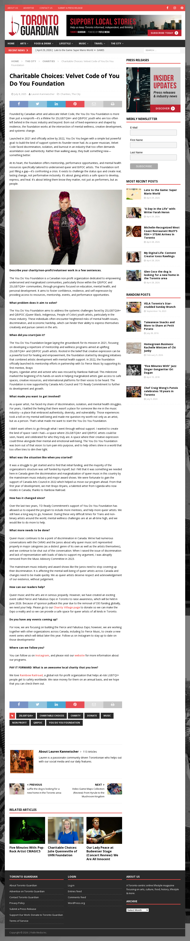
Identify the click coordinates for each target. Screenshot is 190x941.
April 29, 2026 (153, 197)
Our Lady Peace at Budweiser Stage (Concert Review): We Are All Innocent (102, 853)
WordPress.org (76, 903)
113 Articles (90, 751)
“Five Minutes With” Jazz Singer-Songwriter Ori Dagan (160, 369)
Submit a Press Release (70, 7)
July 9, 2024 (152, 399)
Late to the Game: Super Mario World (160, 191)
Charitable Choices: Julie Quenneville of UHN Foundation (62, 851)
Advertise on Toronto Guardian (27, 891)
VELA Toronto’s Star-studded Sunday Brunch (160, 305)
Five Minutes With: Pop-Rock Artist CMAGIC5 (26, 849)
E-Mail (133, 127)
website (80, 655)
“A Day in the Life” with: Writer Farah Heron (160, 210)
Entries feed (75, 891)
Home (11, 43)
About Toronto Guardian (23, 885)
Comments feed (77, 897)
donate (92, 715)
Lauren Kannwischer (43, 94)
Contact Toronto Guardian (24, 897)
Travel (98, 43)
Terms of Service (18, 920)
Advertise (28, 7)
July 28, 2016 (152, 333)
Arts (23, 43)
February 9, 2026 (155, 355)
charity (76, 715)
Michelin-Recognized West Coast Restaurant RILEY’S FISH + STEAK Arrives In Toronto (162, 232)
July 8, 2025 (20, 94)
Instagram (42, 655)
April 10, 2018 (153, 377)
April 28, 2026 (153, 241)
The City (116, 43)
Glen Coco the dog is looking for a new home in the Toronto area (161, 275)
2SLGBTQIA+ (26, 715)
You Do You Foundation (64, 722)
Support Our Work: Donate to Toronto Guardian (36, 915)
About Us (13, 7)
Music (82, 43)
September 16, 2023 (156, 311)
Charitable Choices (52, 715)
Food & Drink (42, 43)
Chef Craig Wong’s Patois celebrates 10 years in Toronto (161, 391)
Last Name (136, 152)
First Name (136, 140)
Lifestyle (65, 43)
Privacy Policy (17, 903)
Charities (65, 94)
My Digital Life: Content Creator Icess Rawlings (160, 254)
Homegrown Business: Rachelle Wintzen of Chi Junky (160, 347)
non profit (19, 722)
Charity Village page (67, 607)
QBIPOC (37, 722)
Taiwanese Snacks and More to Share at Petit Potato (159, 325)
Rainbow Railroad (31, 675)
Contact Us (46, 7)
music (107, 715)
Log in (71, 885)
